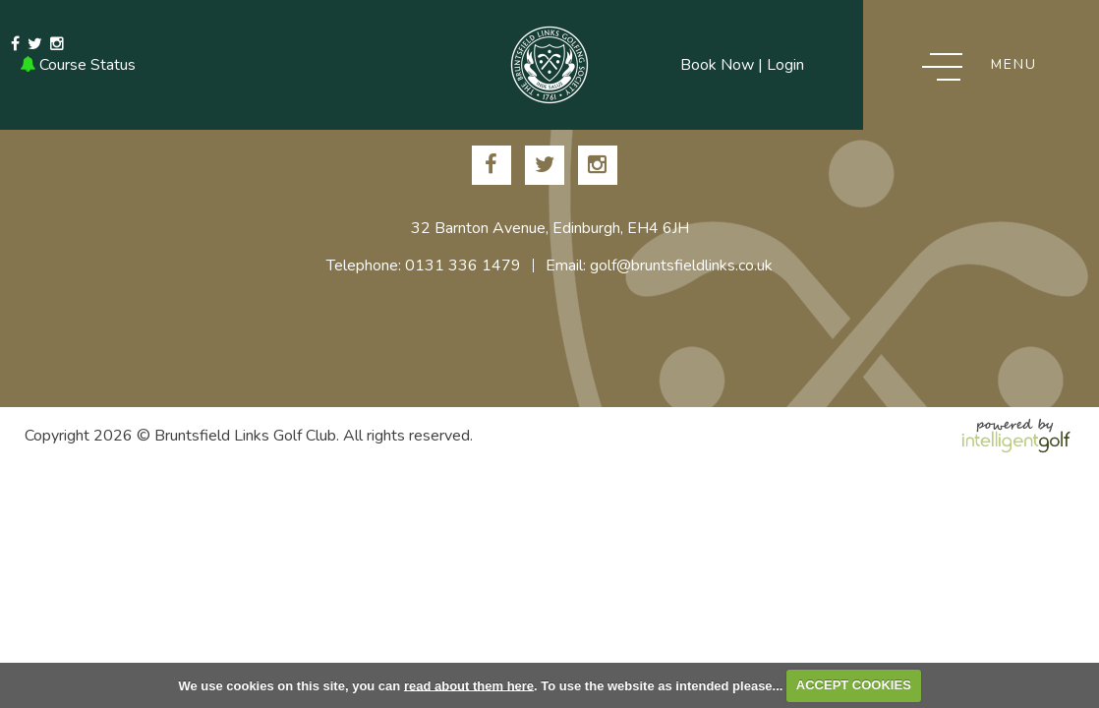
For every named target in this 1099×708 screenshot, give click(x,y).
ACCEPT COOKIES (853, 685)
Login (785, 65)
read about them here (469, 685)
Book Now (717, 65)
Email (332, 65)
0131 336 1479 (243, 65)
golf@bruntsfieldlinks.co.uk (681, 265)
